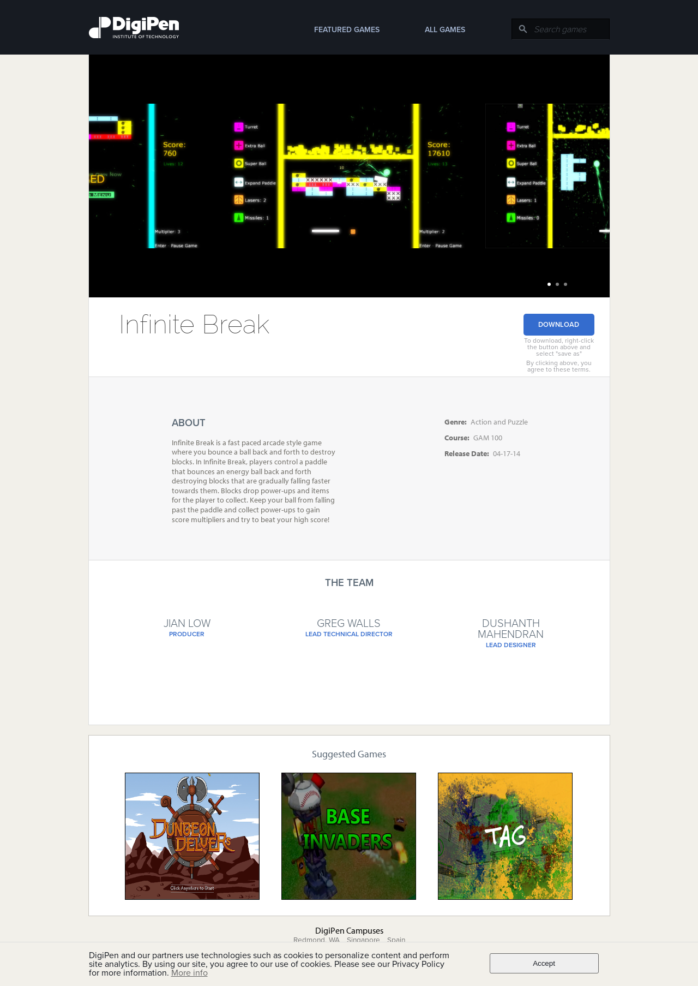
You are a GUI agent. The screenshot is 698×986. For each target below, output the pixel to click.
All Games (445, 29)
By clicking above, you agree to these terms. (559, 366)
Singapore (363, 940)
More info (189, 972)
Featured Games (347, 29)
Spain (396, 940)
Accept (544, 963)
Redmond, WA (316, 940)
